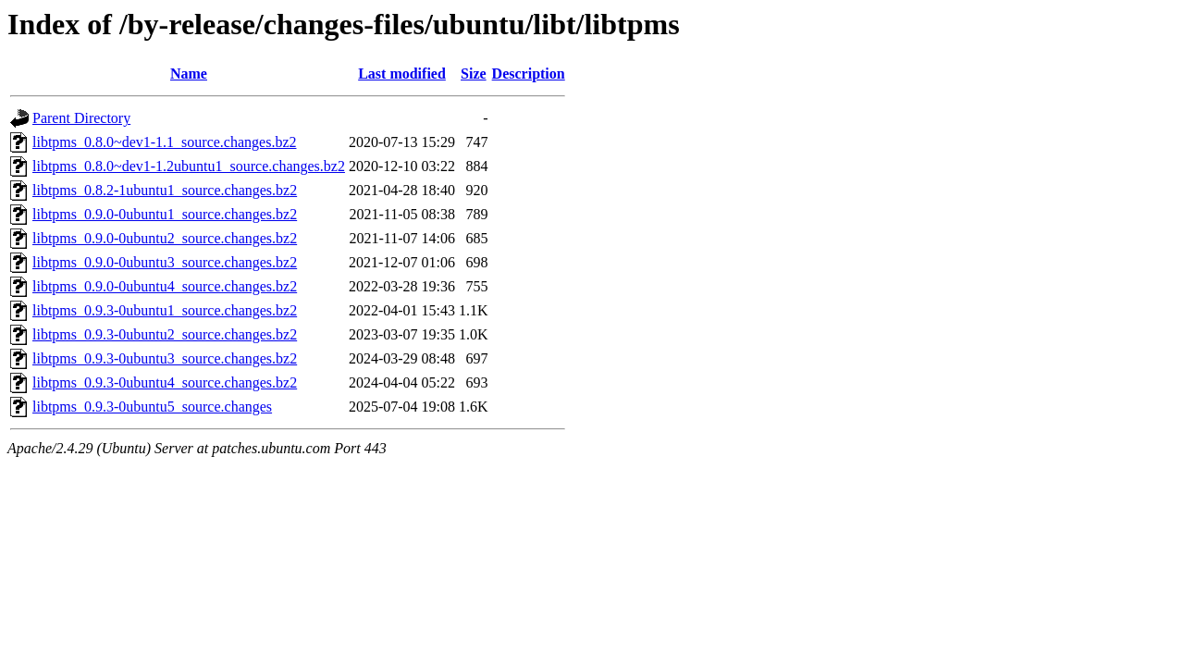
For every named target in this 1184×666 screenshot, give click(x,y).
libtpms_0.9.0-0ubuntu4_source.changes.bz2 (164, 286)
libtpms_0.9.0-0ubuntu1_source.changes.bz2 (164, 214)
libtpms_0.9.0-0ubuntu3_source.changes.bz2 (164, 262)
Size (474, 73)
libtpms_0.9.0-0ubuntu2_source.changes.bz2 (164, 238)
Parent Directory (81, 118)
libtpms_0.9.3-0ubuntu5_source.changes (152, 406)
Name (188, 73)
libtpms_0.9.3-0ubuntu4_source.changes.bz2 (164, 382)
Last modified (402, 73)
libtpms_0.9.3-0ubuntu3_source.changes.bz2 (164, 358)
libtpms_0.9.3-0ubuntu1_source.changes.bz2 (164, 310)
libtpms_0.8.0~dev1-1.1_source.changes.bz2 (164, 142)
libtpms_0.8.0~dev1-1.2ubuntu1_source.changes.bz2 (188, 166)
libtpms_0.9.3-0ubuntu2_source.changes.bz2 (164, 334)
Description (528, 73)
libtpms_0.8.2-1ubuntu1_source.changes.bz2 (164, 190)
